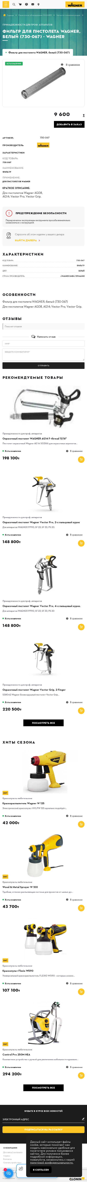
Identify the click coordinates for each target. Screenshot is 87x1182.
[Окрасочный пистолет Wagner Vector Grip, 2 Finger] (45, 638)
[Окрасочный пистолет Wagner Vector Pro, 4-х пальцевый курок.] (45, 554)
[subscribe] (43, 1119)
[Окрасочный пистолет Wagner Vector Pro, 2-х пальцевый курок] (45, 470)
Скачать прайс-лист (12, 1162)
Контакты (7, 1159)
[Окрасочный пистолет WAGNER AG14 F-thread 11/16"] (45, 387)
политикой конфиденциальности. (51, 1162)
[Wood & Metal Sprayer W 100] (45, 835)
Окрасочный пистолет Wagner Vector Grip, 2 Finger (34, 689)
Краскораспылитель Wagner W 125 (23, 803)
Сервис (6, 1155)
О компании (10, 1147)
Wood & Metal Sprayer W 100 (20, 887)
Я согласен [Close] (41, 1169)
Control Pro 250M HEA (16, 1054)
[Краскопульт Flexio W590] (45, 919)
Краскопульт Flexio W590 (17, 970)
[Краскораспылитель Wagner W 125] (45, 751)
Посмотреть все (43, 722)
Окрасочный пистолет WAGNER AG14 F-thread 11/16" (34, 438)
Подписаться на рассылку (43, 1129)
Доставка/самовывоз (12, 1152)
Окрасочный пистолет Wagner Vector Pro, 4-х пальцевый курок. (41, 606)
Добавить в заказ (69, 124)
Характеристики (13, 152)
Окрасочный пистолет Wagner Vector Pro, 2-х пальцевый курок (41, 522)
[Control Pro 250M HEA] (45, 1003)
